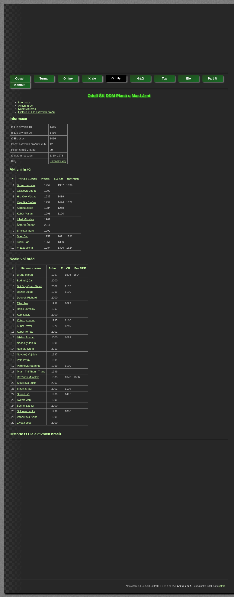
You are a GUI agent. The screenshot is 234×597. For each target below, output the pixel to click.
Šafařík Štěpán (26, 224)
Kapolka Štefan (26, 202)
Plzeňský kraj (58, 161)
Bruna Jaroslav (26, 185)
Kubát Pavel (24, 325)
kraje (92, 78)
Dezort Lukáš (25, 291)
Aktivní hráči (25, 105)
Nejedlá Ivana (25, 348)
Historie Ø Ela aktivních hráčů (36, 112)
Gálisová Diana (26, 190)
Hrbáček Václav (26, 196)
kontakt (19, 85)
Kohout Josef (25, 207)
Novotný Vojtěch (27, 354)
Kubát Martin (25, 213)
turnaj (43, 78)
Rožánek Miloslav (28, 377)
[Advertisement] (64, 39)
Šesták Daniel (25, 405)
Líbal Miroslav (25, 219)
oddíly (116, 78)
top (164, 78)
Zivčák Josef (24, 422)
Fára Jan (22, 303)
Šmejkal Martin (26, 230)
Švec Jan (22, 236)
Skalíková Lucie (26, 382)
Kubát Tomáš (25, 331)
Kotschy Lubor (26, 320)
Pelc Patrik (23, 360)
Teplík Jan (23, 241)
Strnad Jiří (23, 394)
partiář (212, 78)
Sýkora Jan (24, 399)
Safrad (221, 586)
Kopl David (23, 314)
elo (188, 78)
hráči (140, 78)
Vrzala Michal (25, 247)
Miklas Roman (25, 337)
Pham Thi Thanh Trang (31, 371)
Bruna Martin (25, 274)
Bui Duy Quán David (29, 286)
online (68, 78)
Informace (24, 102)
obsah (20, 78)
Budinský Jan (25, 280)
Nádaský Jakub (26, 343)
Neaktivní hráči (27, 108)
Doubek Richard (27, 297)
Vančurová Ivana (27, 417)
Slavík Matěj (24, 388)
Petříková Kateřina (28, 365)
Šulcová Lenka (26, 411)
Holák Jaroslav (26, 308)
